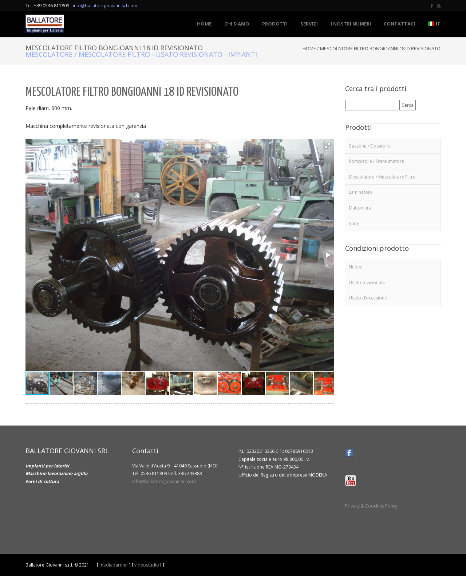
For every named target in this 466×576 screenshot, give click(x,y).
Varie (354, 223)
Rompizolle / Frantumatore (376, 161)
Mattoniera (360, 208)
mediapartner (113, 565)
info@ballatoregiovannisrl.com (105, 5)
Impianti (242, 54)
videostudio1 (148, 565)
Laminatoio (360, 192)
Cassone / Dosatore (369, 146)
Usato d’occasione (368, 298)
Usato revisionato (189, 54)
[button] (327, 146)
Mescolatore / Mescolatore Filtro (87, 54)
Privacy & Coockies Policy (371, 506)
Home (309, 48)
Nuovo (356, 267)
